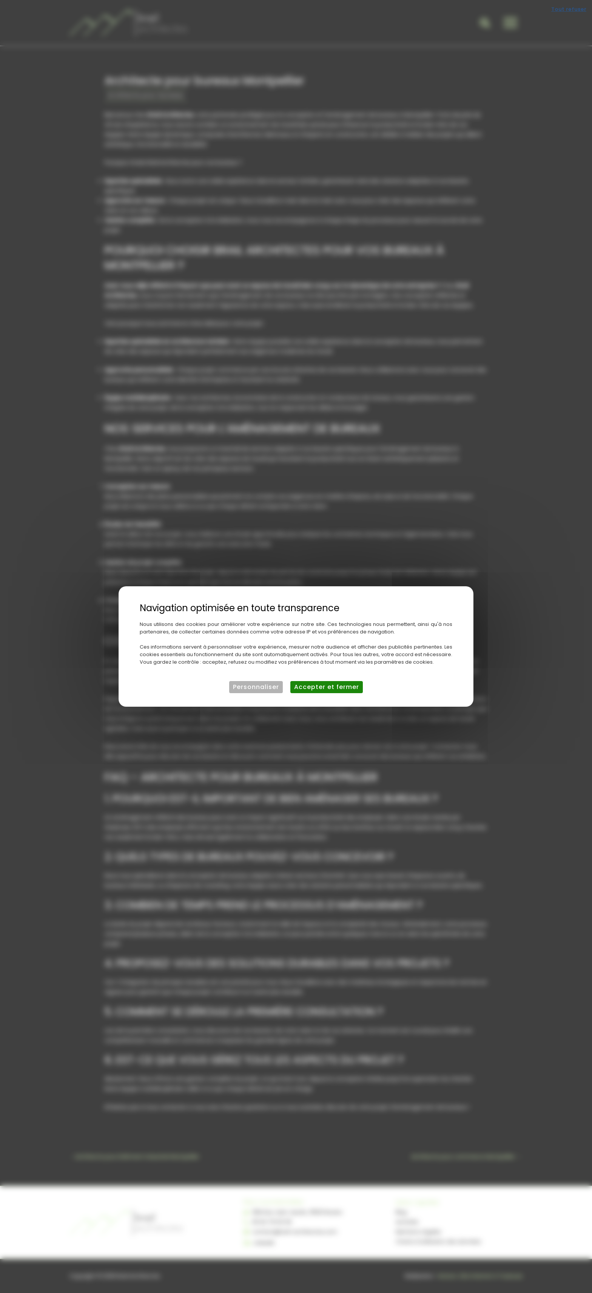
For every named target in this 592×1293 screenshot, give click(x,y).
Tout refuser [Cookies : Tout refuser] (568, 9)
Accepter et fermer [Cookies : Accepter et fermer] (326, 687)
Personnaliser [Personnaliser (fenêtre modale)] (256, 687)
